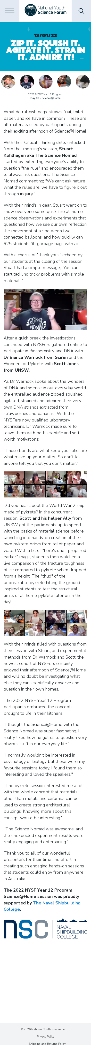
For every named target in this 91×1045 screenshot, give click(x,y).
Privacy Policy (45, 1036)
